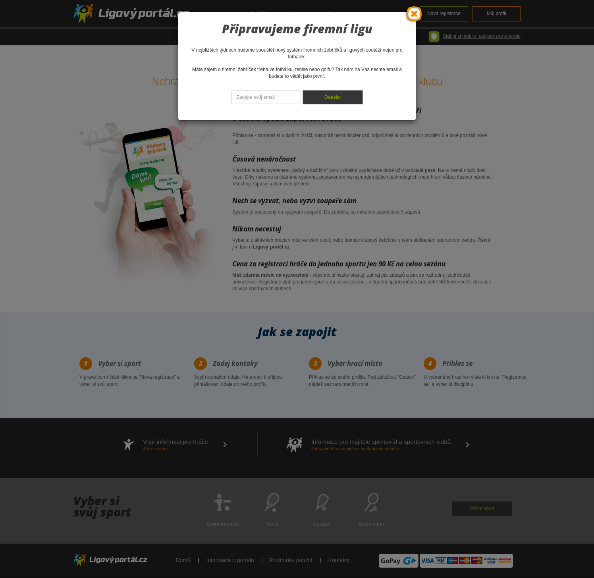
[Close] (414, 14)
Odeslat (332, 97)
